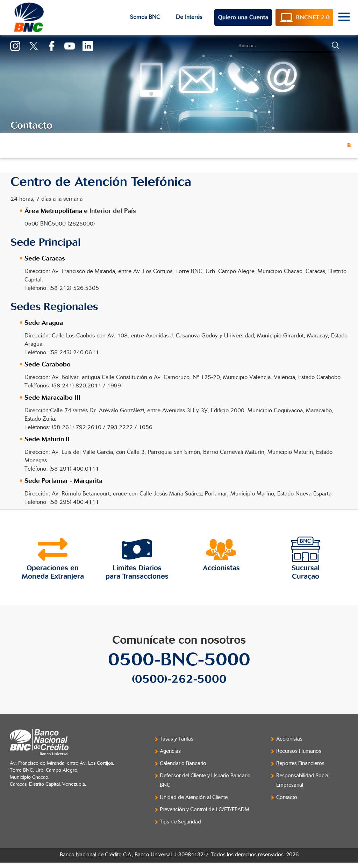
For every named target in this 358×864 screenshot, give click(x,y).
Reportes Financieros (300, 763)
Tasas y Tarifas (176, 739)
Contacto (286, 797)
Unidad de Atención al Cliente (194, 797)
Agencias (170, 751)
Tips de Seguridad (180, 822)
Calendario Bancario (183, 763)
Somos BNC (146, 17)
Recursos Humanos (298, 751)
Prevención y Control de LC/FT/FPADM (204, 810)
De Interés (190, 17)
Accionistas (289, 739)
